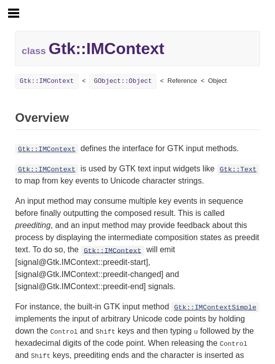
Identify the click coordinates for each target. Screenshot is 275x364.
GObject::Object (123, 81)
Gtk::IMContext (47, 81)
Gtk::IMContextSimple (215, 307)
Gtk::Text (237, 169)
